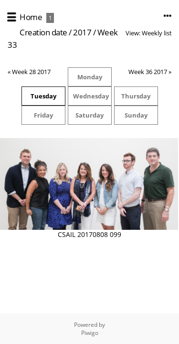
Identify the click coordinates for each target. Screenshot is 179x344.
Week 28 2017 (31, 71)
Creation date (43, 32)
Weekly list (157, 33)
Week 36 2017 (147, 71)
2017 (82, 32)
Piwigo (89, 333)
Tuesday (43, 96)
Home (31, 16)
